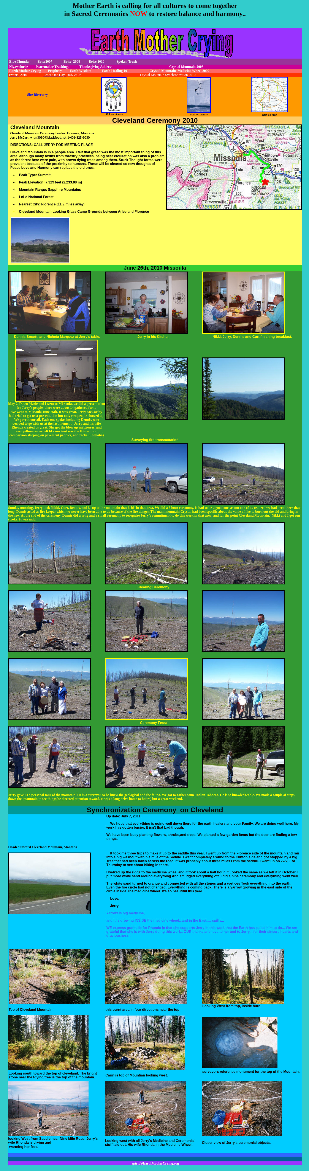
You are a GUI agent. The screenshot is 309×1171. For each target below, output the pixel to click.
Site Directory (37, 94)
